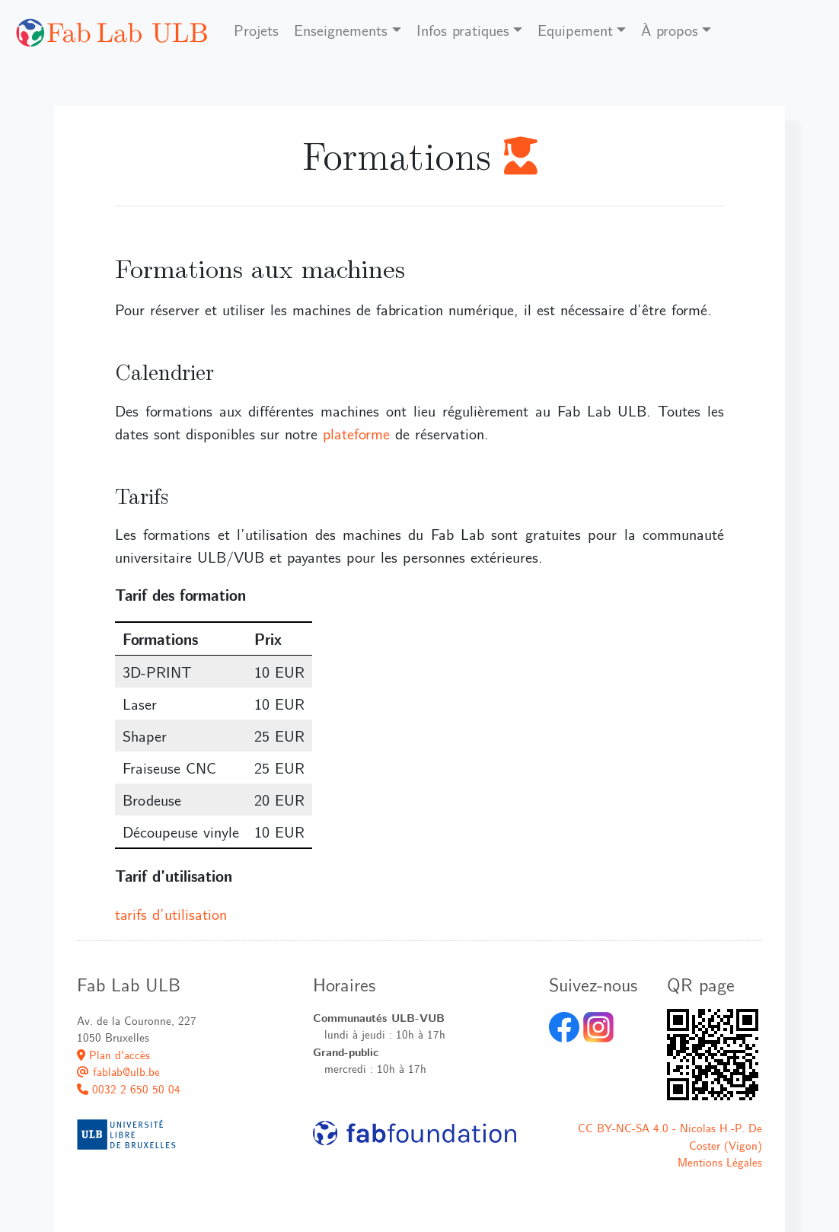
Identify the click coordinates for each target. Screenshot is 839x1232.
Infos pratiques (462, 29)
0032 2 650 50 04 (128, 1088)
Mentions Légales (720, 1162)
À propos (669, 29)
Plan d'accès (113, 1054)
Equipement (575, 29)
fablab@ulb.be (118, 1071)
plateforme (356, 433)
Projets (256, 29)
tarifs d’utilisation (171, 913)
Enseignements (341, 29)
